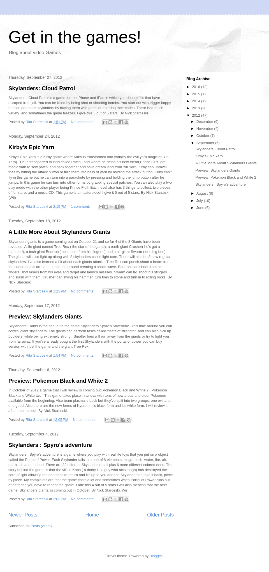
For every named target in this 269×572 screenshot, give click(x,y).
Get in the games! (74, 36)
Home (92, 515)
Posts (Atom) (41, 526)
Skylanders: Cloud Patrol (41, 88)
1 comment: (81, 206)
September (205, 143)
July (200, 201)
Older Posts (160, 515)
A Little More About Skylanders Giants (59, 232)
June (200, 208)
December (205, 121)
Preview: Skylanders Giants (45, 316)
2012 (196, 115)
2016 (196, 87)
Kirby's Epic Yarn (31, 147)
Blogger (156, 556)
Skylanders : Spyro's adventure (50, 445)
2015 (196, 94)
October (203, 135)
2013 (196, 108)
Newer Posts (22, 515)
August (202, 193)
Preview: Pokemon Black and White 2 (58, 381)
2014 (196, 101)
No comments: (83, 122)
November (205, 128)
